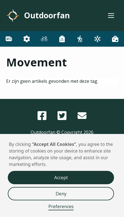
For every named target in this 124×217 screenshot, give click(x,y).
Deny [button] (61, 194)
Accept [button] (61, 177)
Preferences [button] (61, 206)
